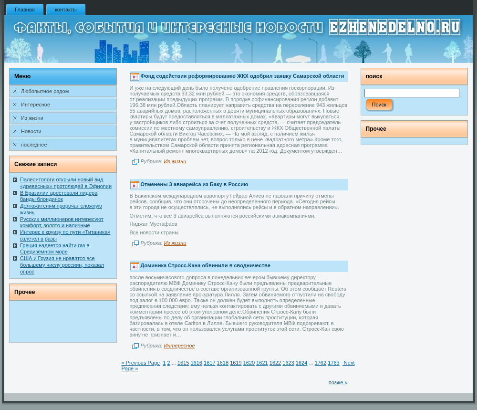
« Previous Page (141, 363)
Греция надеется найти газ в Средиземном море (54, 248)
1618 (222, 363)
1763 (333, 363)
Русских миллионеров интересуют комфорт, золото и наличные (62, 222)
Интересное (179, 345)
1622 (275, 363)
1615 (183, 363)
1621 (262, 363)
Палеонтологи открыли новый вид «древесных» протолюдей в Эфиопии (66, 183)
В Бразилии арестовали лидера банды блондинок (58, 196)
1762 (320, 363)
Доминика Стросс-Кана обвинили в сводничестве (205, 266)
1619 (235, 363)
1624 (301, 363)
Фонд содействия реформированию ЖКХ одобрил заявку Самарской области (242, 76)
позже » (338, 382)
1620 (249, 363)
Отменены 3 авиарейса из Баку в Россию (195, 184)
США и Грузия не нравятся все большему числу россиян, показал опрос (62, 264)
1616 (196, 363)
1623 (288, 363)
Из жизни (175, 161)
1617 (209, 363)
